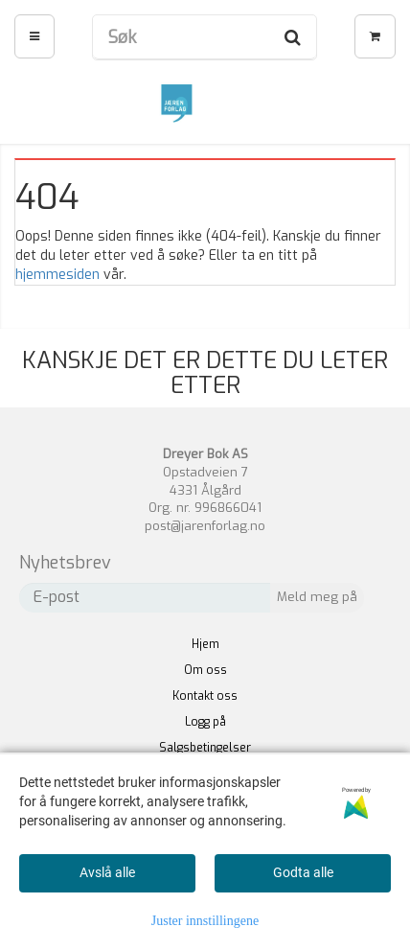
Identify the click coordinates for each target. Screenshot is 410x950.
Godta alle (303, 872)
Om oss (205, 670)
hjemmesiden (57, 275)
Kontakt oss (205, 696)
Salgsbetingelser (205, 747)
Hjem (205, 644)
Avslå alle (107, 872)
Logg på (205, 722)
